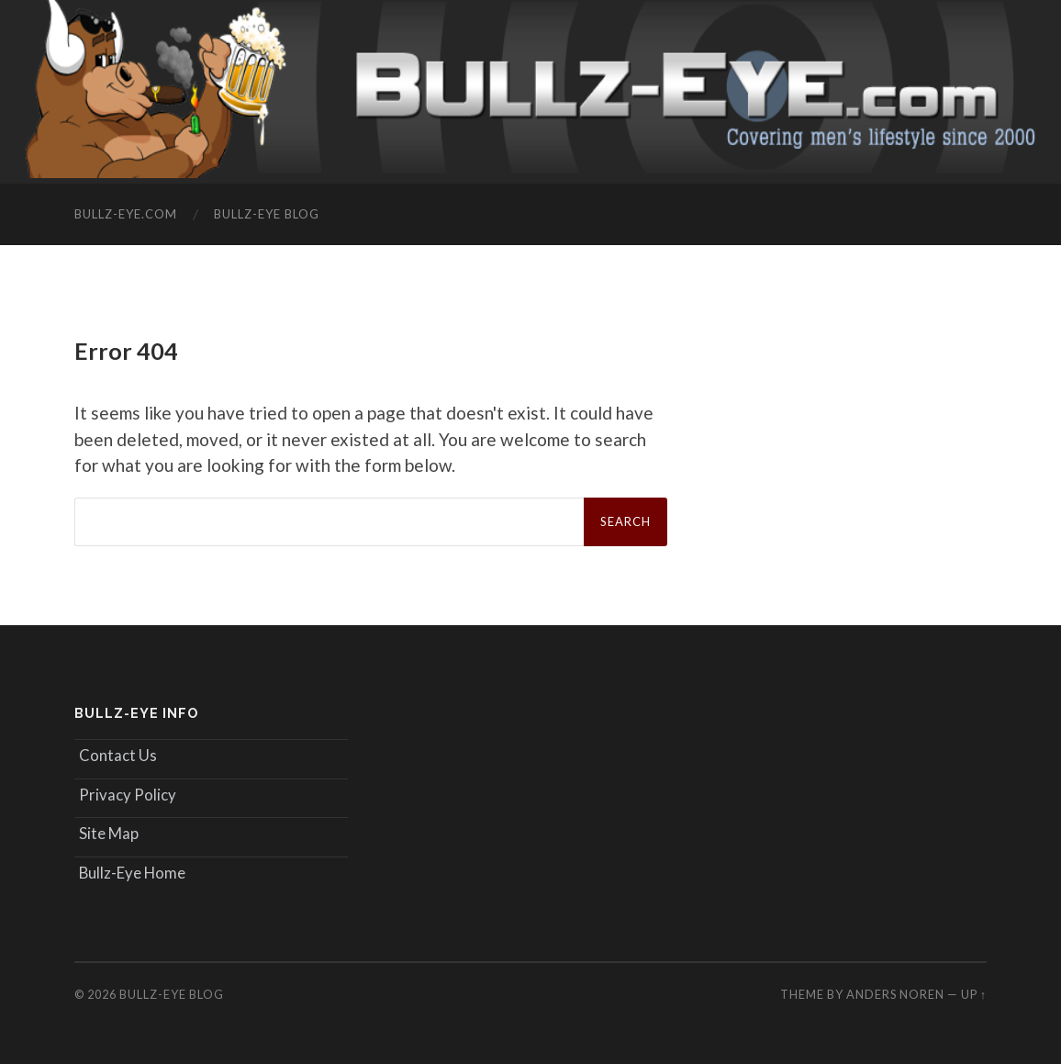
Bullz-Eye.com (125, 214)
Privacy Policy (127, 794)
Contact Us (118, 755)
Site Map (109, 833)
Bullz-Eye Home (132, 872)
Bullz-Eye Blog (266, 214)
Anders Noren (895, 994)
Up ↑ (974, 994)
